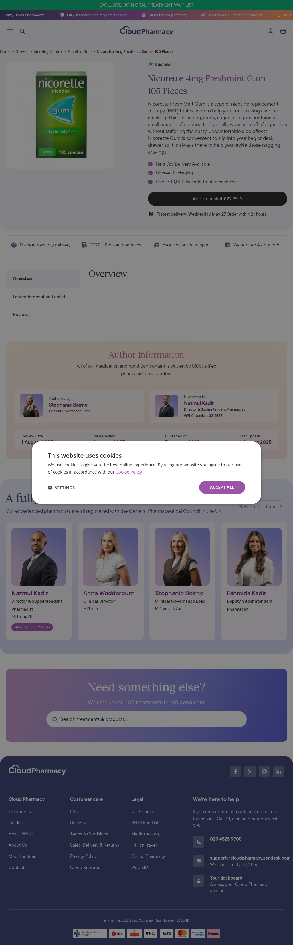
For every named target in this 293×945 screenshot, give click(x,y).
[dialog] (146, 472)
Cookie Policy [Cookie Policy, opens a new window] (129, 471)
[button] (61, 487)
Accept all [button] (222, 487)
